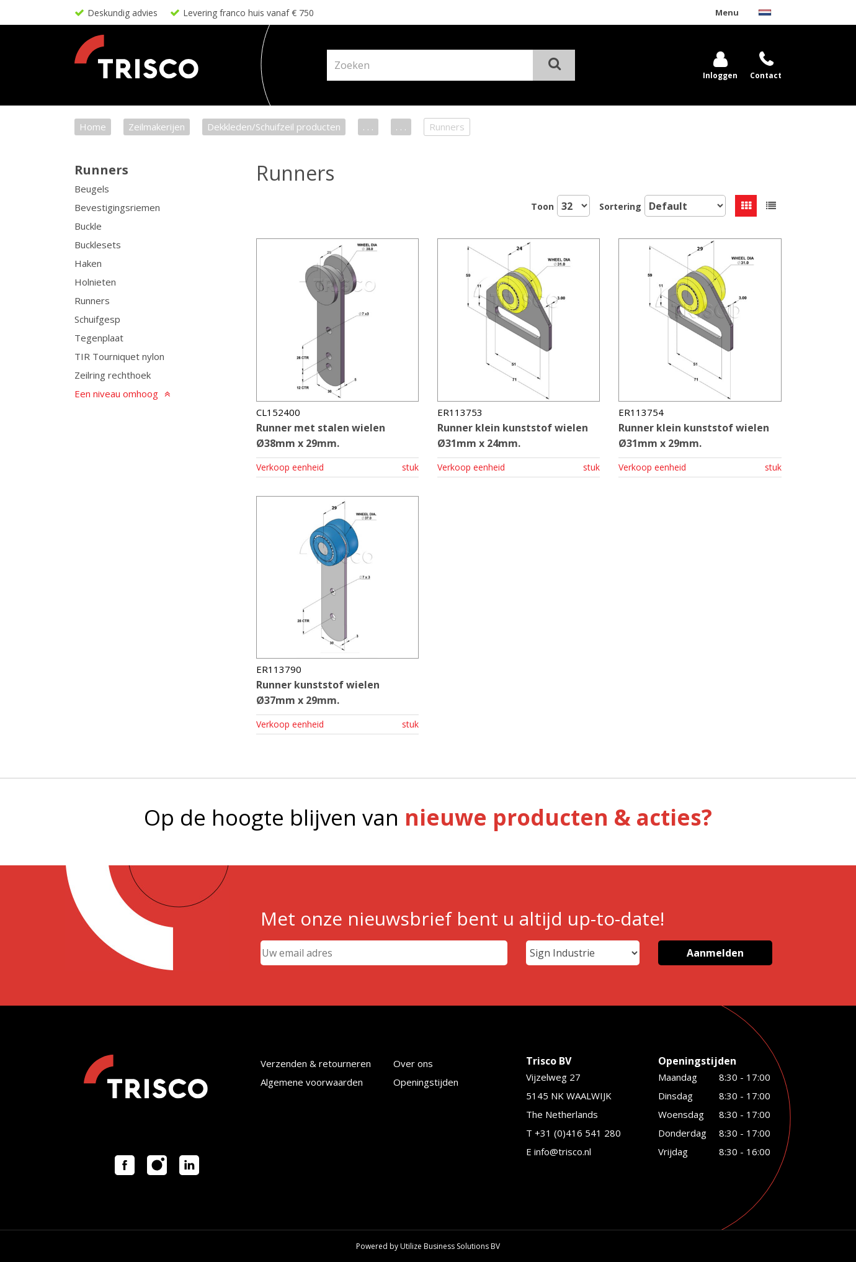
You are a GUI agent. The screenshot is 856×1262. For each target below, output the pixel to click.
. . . (368, 126)
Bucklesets (97, 244)
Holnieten (95, 282)
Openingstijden (425, 1082)
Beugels (91, 189)
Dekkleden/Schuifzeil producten (274, 126)
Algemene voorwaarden (312, 1082)
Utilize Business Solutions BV (450, 1246)
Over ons (413, 1063)
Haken (88, 263)
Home (92, 126)
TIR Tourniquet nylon (119, 356)
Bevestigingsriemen (117, 207)
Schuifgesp (97, 319)
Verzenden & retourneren (316, 1063)
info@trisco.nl (562, 1151)
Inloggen (720, 75)
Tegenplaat (98, 337)
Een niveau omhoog (116, 393)
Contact (766, 75)
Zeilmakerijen (156, 126)
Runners (101, 169)
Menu (727, 12)
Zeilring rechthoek (112, 375)
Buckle (88, 226)
